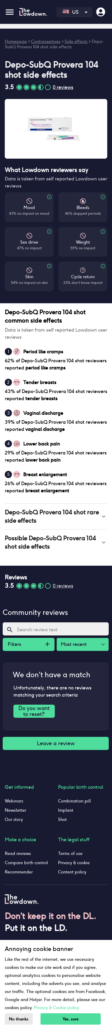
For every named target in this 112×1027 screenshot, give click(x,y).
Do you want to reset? (34, 711)
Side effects (76, 41)
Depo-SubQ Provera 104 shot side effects (54, 44)
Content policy (72, 872)
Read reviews (18, 853)
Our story (14, 819)
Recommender (19, 872)
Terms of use (70, 853)
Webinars (14, 801)
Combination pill (74, 801)
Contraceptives (45, 41)
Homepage (16, 41)
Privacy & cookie (74, 862)
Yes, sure (70, 1019)
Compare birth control (26, 862)
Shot (62, 819)
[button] (56, 516)
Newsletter (15, 810)
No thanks (18, 1019)
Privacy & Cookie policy (56, 1007)
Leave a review (56, 743)
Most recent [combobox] (74, 644)
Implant (65, 810)
